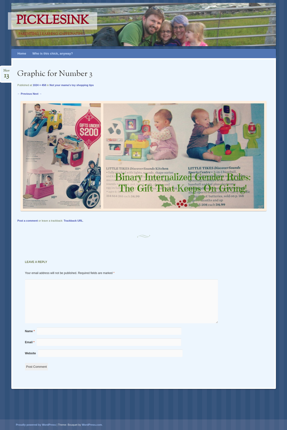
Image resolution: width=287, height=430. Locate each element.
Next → (37, 93)
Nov (6, 72)
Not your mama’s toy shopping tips (72, 85)
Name (30, 331)
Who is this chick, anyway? (52, 53)
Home (22, 53)
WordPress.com (92, 424)
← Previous (24, 93)
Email (30, 342)
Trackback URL (73, 220)
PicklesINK (52, 21)
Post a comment (27, 220)
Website (30, 353)
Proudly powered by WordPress (36, 424)
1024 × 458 (39, 85)
